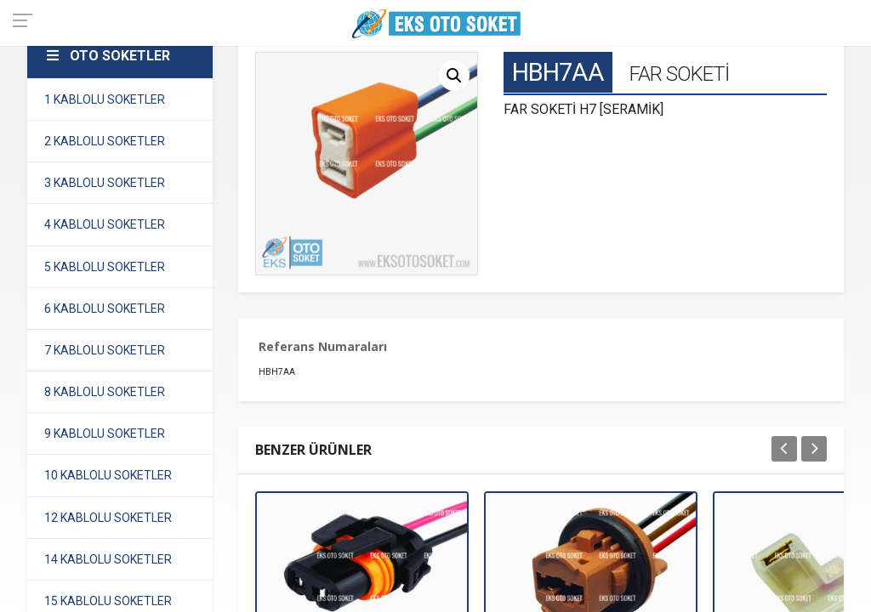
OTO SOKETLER (107, 56)
